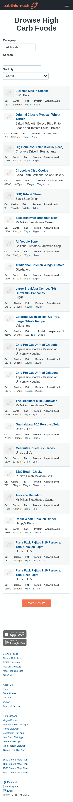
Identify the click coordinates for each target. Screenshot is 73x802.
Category (9, 40)
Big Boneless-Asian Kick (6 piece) (39, 147)
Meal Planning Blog (13, 671)
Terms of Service (12, 706)
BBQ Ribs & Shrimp (29, 194)
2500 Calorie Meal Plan (15, 768)
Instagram (10, 786)
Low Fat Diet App (12, 741)
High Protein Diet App (14, 745)
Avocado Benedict (28, 495)
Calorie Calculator (12, 658)
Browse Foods (10, 653)
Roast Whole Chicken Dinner (36, 519)
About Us (8, 684)
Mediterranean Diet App (15, 724)
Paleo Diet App (11, 728)
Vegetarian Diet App (13, 733)
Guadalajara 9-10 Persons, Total (38, 424)
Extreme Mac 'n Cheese (32, 90)
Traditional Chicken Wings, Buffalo (40, 265)
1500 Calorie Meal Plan (15, 759)
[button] (19, 47)
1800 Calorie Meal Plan (15, 764)
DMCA (6, 701)
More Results (36, 603)
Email (8, 791)
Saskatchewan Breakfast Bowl (37, 217)
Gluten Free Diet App (14, 750)
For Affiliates (9, 693)
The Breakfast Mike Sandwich (36, 400)
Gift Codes (8, 675)
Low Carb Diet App (13, 737)
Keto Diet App (10, 716)
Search (8, 55)
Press (6, 689)
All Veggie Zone (27, 241)
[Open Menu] (66, 5)
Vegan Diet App (11, 720)
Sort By (8, 69)
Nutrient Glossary (12, 666)
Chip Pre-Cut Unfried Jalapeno (37, 372)
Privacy (7, 697)
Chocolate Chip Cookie (32, 170)
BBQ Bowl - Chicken (30, 471)
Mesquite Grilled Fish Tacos (35, 448)
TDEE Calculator (12, 662)
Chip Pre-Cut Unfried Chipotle (37, 344)
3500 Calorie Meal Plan (15, 772)
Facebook (10, 782)
